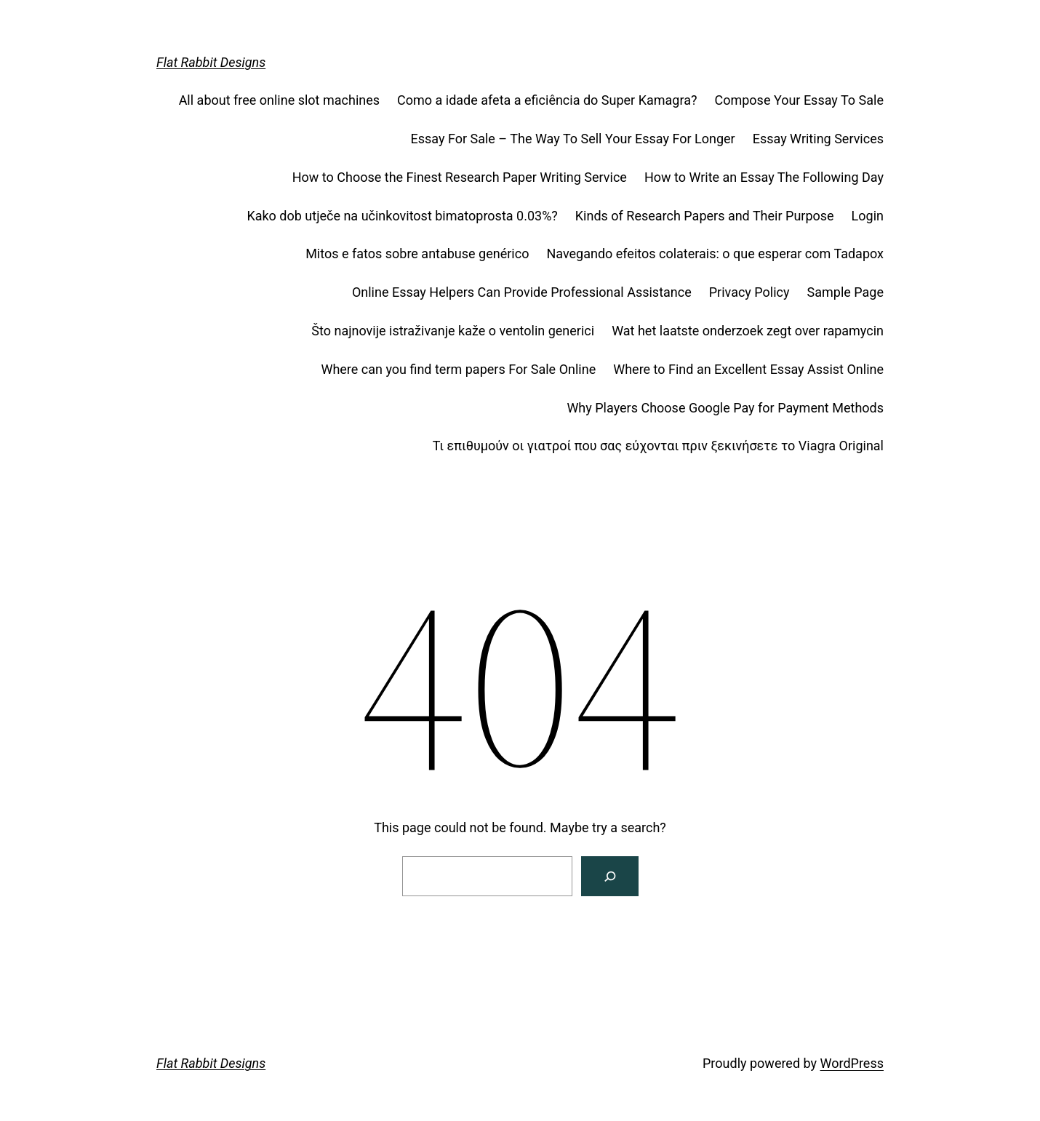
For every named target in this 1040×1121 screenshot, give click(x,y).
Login (868, 215)
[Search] (610, 876)
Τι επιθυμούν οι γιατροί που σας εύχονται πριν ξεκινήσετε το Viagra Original (658, 445)
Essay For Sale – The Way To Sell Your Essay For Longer (572, 138)
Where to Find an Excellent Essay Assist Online (748, 369)
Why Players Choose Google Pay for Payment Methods (725, 407)
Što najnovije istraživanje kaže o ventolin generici (452, 330)
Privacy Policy (749, 292)
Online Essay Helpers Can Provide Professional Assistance (522, 292)
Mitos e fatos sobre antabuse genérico (417, 253)
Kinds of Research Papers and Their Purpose (704, 215)
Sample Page (845, 292)
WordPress (852, 1063)
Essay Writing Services (818, 138)
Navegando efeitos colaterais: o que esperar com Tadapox (715, 253)
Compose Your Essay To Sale (799, 100)
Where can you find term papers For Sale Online (458, 369)
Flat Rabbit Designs (210, 62)
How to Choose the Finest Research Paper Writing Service (459, 177)
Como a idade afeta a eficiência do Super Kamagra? (547, 100)
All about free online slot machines (279, 100)
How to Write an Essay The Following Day (764, 177)
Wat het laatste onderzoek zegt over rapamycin (748, 330)
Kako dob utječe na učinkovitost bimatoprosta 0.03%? (402, 215)
